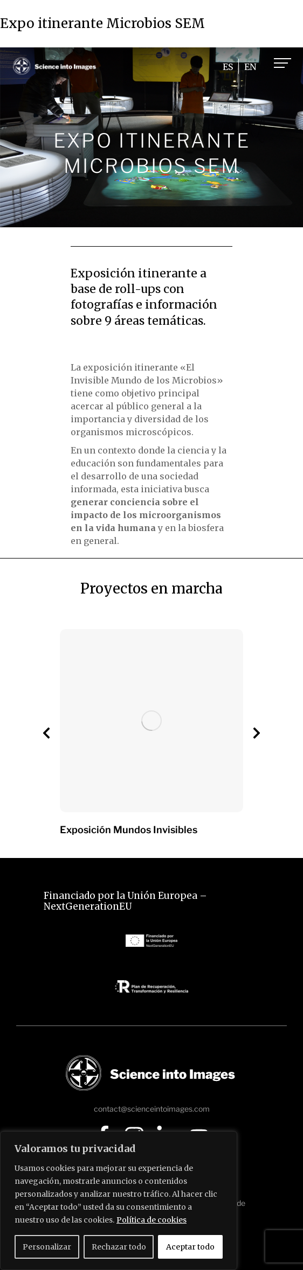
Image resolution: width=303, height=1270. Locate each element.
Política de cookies (151, 1220)
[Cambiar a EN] (250, 66)
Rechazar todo (119, 1247)
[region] (118, 1200)
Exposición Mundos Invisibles (128, 829)
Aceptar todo (190, 1247)
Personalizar (47, 1247)
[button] (46, 733)
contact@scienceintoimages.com (152, 1108)
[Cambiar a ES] (227, 66)
